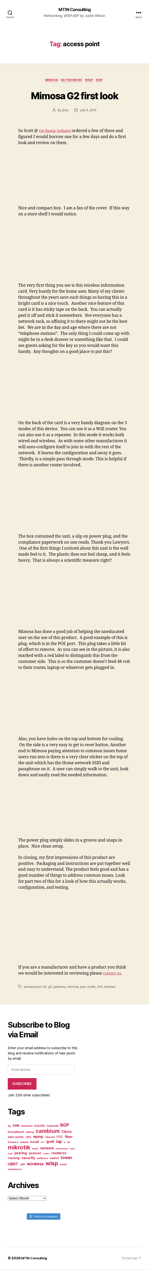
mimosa (73, 988)
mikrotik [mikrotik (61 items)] (19, 1148)
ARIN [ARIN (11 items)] (15, 1126)
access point (33, 988)
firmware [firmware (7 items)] (13, 1143)
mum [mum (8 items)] (35, 1149)
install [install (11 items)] (34, 1143)
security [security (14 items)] (28, 1159)
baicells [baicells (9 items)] (39, 1126)
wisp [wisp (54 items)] (52, 1164)
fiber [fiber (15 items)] (69, 1138)
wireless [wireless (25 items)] (35, 1164)
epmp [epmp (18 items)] (38, 1137)
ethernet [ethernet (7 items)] (50, 1138)
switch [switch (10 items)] (54, 1159)
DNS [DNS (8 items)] (28, 1138)
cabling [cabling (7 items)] (29, 1133)
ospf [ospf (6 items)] (10, 1154)
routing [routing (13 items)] (14, 1159)
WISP (90, 81)
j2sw (65, 111)
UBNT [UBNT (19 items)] (13, 1165)
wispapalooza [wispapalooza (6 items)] (15, 1170)
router (92, 988)
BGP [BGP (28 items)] (64, 1126)
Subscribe (22, 1085)
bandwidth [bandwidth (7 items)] (53, 1127)
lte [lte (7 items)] (68, 1143)
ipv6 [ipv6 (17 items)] (50, 1142)
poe (84, 988)
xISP (101, 81)
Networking (71, 81)
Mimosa (50, 81)
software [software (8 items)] (42, 1159)
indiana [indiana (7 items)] (24, 1143)
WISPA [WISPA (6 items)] (63, 1165)
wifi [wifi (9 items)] (22, 1165)
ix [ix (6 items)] (64, 1143)
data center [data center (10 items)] (16, 1137)
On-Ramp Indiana (56, 131)
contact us (113, 974)
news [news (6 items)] (72, 1149)
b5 (45, 988)
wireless (111, 988)
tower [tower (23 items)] (66, 1158)
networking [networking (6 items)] (61, 1149)
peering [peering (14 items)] (20, 1154)
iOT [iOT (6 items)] (42, 1143)
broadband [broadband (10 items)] (16, 1132)
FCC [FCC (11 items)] (60, 1138)
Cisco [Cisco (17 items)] (67, 1132)
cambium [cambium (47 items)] (48, 1132)
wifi (100, 988)
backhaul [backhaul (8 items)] (27, 1126)
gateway (60, 988)
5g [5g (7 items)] (9, 1127)
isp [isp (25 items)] (59, 1142)
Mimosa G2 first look (74, 95)
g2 (50, 988)
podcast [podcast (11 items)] (35, 1154)
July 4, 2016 (88, 111)
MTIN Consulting (74, 9)
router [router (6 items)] (46, 1154)
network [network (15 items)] (47, 1149)
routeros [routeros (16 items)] (58, 1154)
